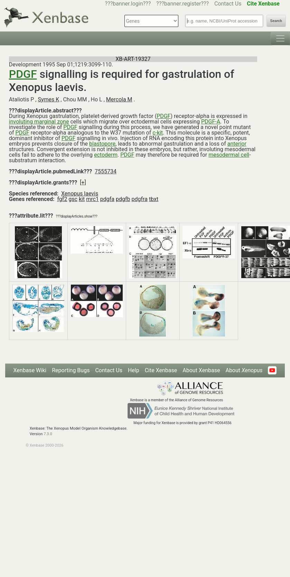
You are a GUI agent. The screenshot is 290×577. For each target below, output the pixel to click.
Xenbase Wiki (30, 370)
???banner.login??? (128, 3)
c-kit (157, 132)
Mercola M (119, 99)
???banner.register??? (182, 3)
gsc (72, 199)
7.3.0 (48, 434)
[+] (83, 182)
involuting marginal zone (39, 121)
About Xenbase (201, 370)
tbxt (153, 199)
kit (82, 199)
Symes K (48, 99)
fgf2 (62, 199)
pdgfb (123, 199)
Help (133, 370)
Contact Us (228, 3)
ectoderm (106, 155)
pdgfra (140, 199)
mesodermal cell (228, 155)
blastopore (102, 143)
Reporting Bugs (71, 370)
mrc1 (92, 199)
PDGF (23, 74)
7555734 (105, 171)
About (243, 370)
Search (276, 21)
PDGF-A (210, 121)
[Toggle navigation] (280, 38)
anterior (236, 143)
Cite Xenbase (161, 370)
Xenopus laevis (79, 193)
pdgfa (107, 199)
